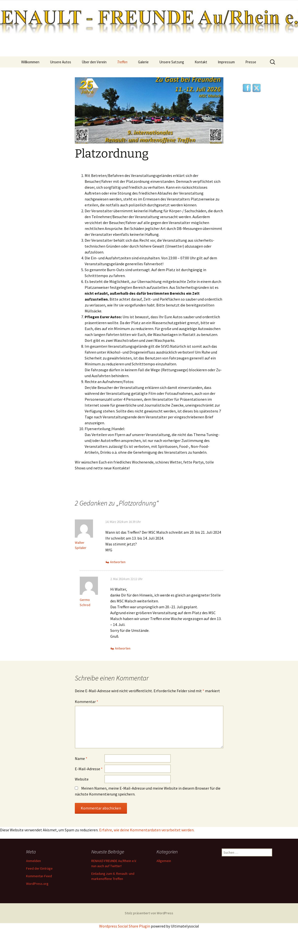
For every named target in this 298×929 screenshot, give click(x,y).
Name (81, 758)
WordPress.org (37, 883)
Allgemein (164, 861)
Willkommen (30, 62)
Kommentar (86, 701)
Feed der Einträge (39, 868)
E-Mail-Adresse (89, 768)
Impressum (226, 62)
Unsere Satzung (171, 62)
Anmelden (33, 861)
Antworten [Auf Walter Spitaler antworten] (117, 562)
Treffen (122, 62)
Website (82, 779)
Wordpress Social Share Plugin (125, 926)
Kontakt (201, 62)
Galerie (143, 62)
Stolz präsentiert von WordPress (149, 913)
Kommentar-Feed (39, 876)
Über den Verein (94, 62)
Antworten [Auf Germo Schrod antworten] (122, 648)
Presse (250, 62)
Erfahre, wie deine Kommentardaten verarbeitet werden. (146, 829)
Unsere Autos (60, 62)
